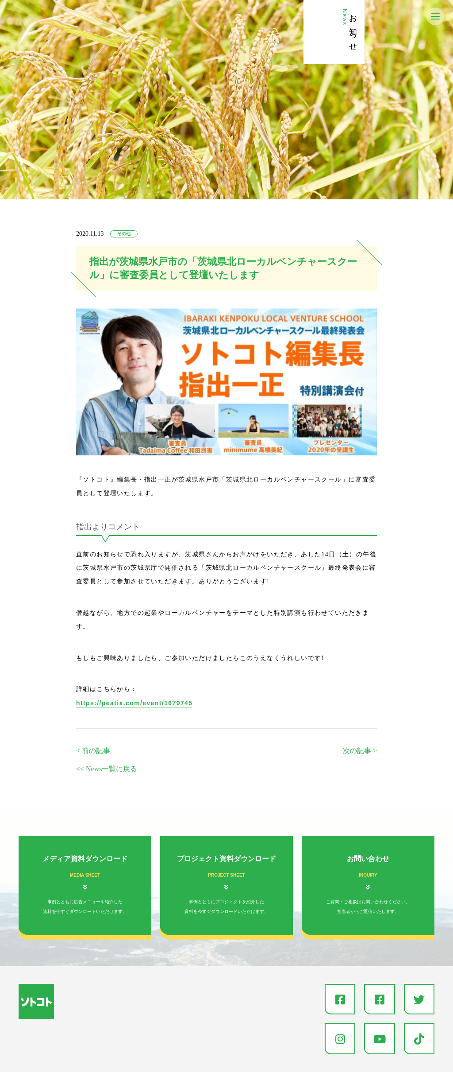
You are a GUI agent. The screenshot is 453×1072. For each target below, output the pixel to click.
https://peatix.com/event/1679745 (134, 703)
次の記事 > (360, 750)
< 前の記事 (93, 750)
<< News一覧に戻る (106, 769)
